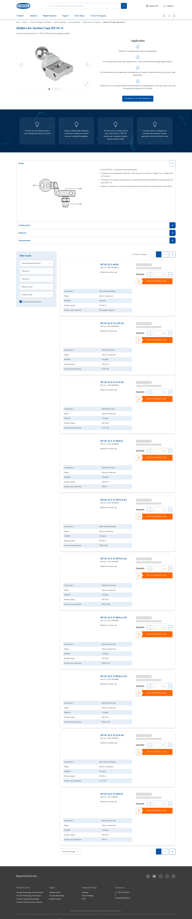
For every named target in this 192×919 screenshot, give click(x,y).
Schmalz (85, 886)
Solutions (35, 16)
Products (22, 16)
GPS (83, 893)
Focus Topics (81, 16)
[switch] (30, 301)
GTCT (60, 914)
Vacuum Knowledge (56, 890)
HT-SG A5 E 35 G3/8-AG (112, 322)
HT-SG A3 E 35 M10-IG (111, 788)
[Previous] (21, 64)
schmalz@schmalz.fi (122, 892)
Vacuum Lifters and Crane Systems (29, 896)
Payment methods (71, 914)
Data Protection (49, 914)
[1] (158, 254)
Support (67, 16)
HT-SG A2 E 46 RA (109, 264)
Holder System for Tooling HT (92, 22)
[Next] (87, 64)
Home (18, 22)
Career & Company (100, 16)
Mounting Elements (74, 22)
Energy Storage (55, 893)
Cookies (94, 914)
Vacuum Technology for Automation (40, 22)
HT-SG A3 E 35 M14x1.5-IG (113, 672)
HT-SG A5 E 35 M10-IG (111, 439)
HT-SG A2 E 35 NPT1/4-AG (113, 497)
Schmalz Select (54, 886)
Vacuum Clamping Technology (27, 893)
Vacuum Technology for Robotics (28, 890)
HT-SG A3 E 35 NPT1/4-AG (113, 555)
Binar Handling (87, 890)
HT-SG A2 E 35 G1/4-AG (112, 730)
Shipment (85, 914)
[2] (165, 254)
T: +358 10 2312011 (122, 886)
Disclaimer (36, 914)
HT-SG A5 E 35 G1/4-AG (112, 381)
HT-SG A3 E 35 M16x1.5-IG (113, 614)
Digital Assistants (51, 16)
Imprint (26, 914)
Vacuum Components (60, 22)
